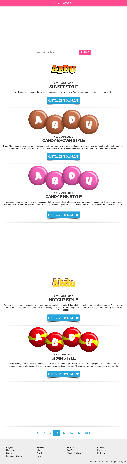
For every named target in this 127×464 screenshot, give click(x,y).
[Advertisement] (63, 28)
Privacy (91, 462)
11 (71, 433)
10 (64, 433)
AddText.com (72, 450)
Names (40, 447)
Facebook (101, 450)
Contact (101, 447)
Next (87, 433)
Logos (9, 447)
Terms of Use (99, 462)
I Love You (11, 450)
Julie (39, 456)
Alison (39, 450)
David (39, 453)
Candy (9, 453)
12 (79, 433)
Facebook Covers (14, 456)
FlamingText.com (74, 453)
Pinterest (101, 453)
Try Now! (85, 52)
